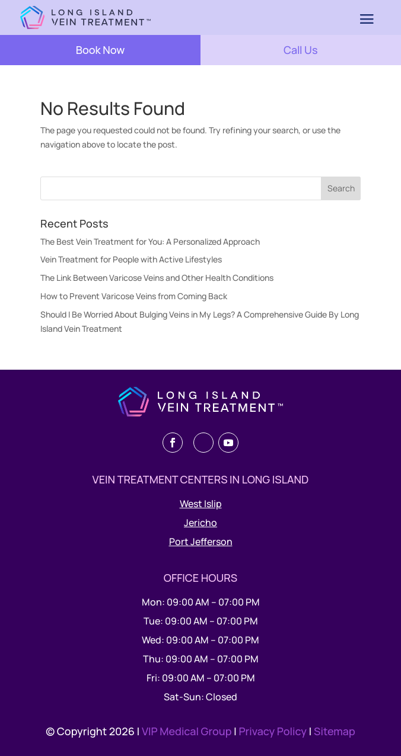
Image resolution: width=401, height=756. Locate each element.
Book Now (100, 50)
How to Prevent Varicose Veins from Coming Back (133, 296)
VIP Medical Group (188, 731)
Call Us (301, 50)
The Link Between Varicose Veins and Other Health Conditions (156, 277)
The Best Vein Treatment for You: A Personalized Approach (150, 241)
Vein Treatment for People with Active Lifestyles (131, 259)
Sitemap (334, 731)
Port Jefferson (201, 541)
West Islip (201, 503)
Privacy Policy (274, 731)
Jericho (200, 522)
